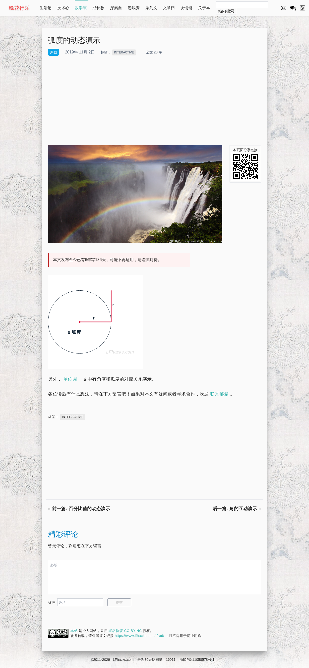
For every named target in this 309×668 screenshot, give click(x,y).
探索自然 (116, 10)
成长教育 (98, 10)
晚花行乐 (19, 8)
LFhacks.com (123, 660)
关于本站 (204, 10)
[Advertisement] (154, 100)
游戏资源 (134, 10)
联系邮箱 (219, 394)
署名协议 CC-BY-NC (125, 631)
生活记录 (46, 10)
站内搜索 (226, 11)
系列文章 (151, 10)
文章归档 (169, 10)
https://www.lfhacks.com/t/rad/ (139, 636)
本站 (74, 631)
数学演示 (81, 10)
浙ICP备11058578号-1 (197, 660)
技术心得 (63, 10)
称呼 (51, 602)
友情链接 (186, 10)
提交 (119, 602)
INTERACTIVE (124, 52)
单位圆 (70, 379)
